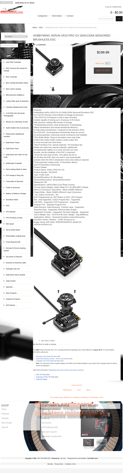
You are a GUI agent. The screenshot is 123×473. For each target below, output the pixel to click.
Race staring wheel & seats (17, 170)
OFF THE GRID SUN (43, 458)
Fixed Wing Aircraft (17, 242)
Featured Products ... (14, 299)
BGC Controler (17, 77)
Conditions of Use (70, 464)
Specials (6, 2)
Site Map (50, 464)
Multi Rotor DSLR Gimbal (17, 276)
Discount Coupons (49, 432)
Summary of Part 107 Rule (45, 377)
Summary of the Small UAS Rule (46, 356)
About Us (45, 418)
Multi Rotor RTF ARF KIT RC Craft (16, 156)
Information (57, 16)
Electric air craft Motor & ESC (17, 123)
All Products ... (11, 305)
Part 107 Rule (41, 375)
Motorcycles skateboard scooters (16, 135)
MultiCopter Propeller (17, 163)
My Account (46, 423)
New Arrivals (6, 423)
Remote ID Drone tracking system (16, 249)
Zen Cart (63, 458)
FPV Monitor (17, 212)
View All (4, 427)
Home (34, 27)
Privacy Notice (58, 464)
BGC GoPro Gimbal (17, 89)
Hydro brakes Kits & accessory (17, 129)
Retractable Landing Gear (17, 237)
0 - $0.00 (116, 12)
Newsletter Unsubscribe (51, 436)
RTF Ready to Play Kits (17, 175)
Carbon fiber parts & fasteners (17, 102)
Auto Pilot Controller (17, 62)
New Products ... (12, 293)
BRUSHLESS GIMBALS (17, 96)
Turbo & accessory (17, 187)
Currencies (10, 29)
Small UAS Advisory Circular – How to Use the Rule (52, 359)
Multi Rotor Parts (17, 148)
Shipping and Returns (51, 409)
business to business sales (17, 264)
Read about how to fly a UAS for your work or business (66, 370)
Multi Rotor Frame (17, 142)
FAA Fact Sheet (41, 379)
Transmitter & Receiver (17, 182)
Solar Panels (17, 281)
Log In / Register (113, 7)
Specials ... (10, 287)
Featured (5, 414)
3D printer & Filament (17, 256)
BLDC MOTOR (103, 447)
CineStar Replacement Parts (17, 108)
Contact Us (46, 414)
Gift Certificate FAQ (50, 427)
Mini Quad (17, 224)
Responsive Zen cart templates (77, 458)
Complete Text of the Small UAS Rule (48, 361)
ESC (41, 27)
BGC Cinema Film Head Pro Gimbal (16, 69)
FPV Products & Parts (17, 218)
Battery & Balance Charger (17, 195)
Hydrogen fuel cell (17, 269)
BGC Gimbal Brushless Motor (17, 84)
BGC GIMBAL (90, 448)
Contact (70, 16)
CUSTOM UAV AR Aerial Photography (16, 114)
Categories (42, 16)
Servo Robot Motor (17, 230)
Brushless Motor (17, 199)
